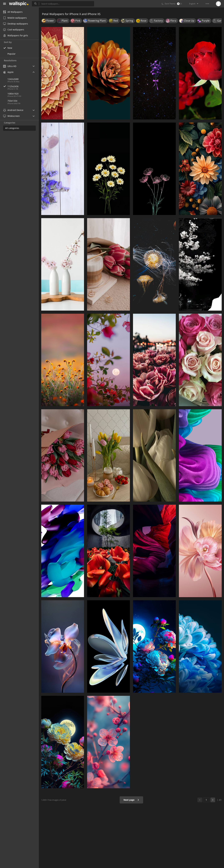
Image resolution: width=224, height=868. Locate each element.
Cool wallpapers (13, 29)
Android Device (13, 110)
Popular (11, 53)
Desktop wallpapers (15, 23)
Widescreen (11, 115)
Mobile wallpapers (15, 17)
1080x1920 (13, 93)
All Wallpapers (13, 11)
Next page (131, 799)
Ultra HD (9, 66)
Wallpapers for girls (15, 35)
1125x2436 (23, 86)
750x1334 (12, 101)
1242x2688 (13, 79)
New (9, 47)
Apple (8, 72)
